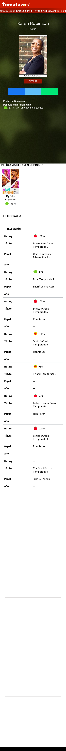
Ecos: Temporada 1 (43, 279)
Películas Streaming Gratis (17, 11)
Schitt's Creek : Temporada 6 (41, 343)
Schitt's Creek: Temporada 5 (41, 310)
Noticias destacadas (47, 11)
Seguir (33, 81)
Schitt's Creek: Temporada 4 (41, 437)
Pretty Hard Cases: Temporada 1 (43, 245)
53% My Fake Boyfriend (26, 107)
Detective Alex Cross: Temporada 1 (44, 404)
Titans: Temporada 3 (44, 373)
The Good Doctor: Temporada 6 (43, 470)
